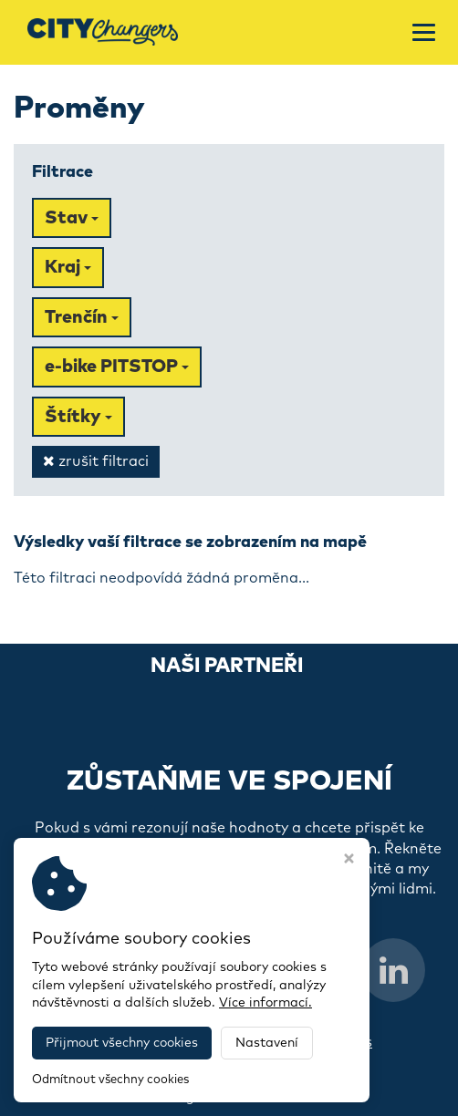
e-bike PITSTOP (117, 366)
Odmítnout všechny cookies (110, 1080)
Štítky (78, 417)
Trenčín (82, 317)
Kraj (68, 267)
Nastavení (266, 1043)
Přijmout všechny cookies (122, 1043)
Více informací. (265, 1003)
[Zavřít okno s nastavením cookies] (349, 860)
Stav (72, 218)
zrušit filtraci (96, 461)
